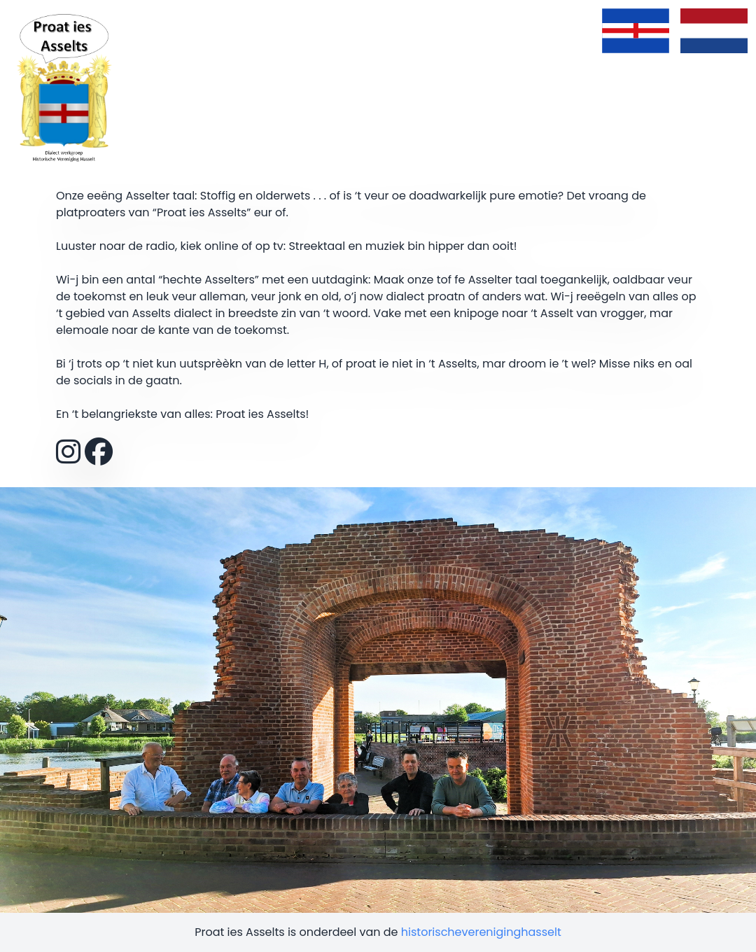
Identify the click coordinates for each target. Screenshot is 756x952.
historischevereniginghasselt (481, 932)
